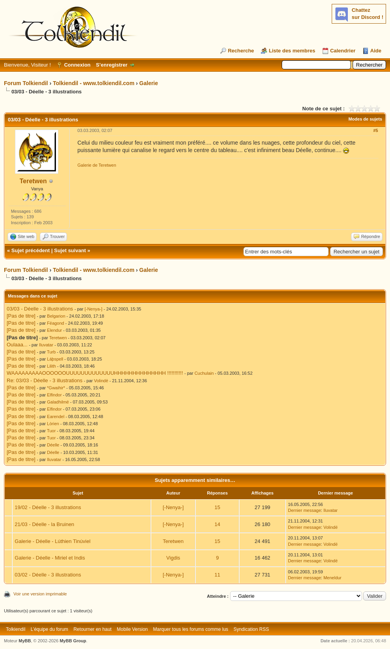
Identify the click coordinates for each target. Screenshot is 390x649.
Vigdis (173, 558)
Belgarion (56, 316)
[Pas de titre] (21, 316)
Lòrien (53, 423)
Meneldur (332, 577)
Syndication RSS (251, 629)
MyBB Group (72, 640)
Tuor (51, 430)
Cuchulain (204, 373)
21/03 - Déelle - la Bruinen (44, 524)
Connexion (77, 65)
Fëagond (55, 323)
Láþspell (55, 359)
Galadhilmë (58, 402)
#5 (375, 130)
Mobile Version (132, 629)
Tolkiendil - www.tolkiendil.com (93, 83)
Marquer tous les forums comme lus (190, 629)
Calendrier (342, 51)
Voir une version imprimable (40, 593)
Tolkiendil (15, 629)
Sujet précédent (30, 250)
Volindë (101, 380)
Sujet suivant (70, 250)
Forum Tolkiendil (26, 83)
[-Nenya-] (93, 309)
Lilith (51, 366)
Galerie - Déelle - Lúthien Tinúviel (52, 541)
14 (217, 524)
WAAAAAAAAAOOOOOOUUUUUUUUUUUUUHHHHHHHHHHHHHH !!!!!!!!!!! (95, 373)
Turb (51, 352)
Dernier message (304, 510)
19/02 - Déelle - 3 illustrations (48, 507)
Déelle (53, 445)
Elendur (54, 330)
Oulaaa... (17, 345)
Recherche (241, 51)
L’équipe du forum (49, 629)
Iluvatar (46, 344)
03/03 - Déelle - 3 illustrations (40, 309)
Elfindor (54, 394)
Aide (375, 51)
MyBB (25, 640)
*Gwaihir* (56, 387)
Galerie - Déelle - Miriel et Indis (50, 558)
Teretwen (33, 181)
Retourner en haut (92, 629)
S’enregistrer (111, 65)
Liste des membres (292, 51)
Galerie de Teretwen (97, 165)
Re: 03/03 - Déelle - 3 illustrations (44, 380)
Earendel (55, 416)
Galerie (148, 83)
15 (217, 507)
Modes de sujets (365, 119)
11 (217, 575)
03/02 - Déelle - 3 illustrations (48, 575)
